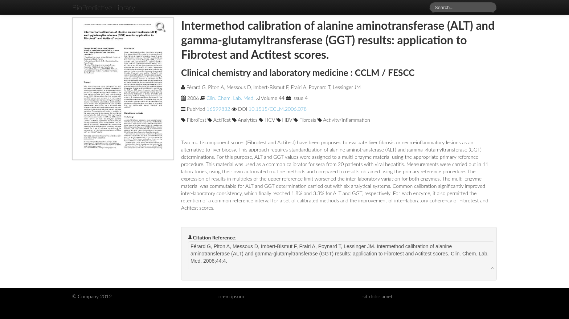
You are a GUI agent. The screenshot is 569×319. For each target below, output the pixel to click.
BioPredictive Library (103, 7)
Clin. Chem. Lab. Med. (230, 98)
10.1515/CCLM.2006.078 (278, 109)
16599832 (218, 109)
